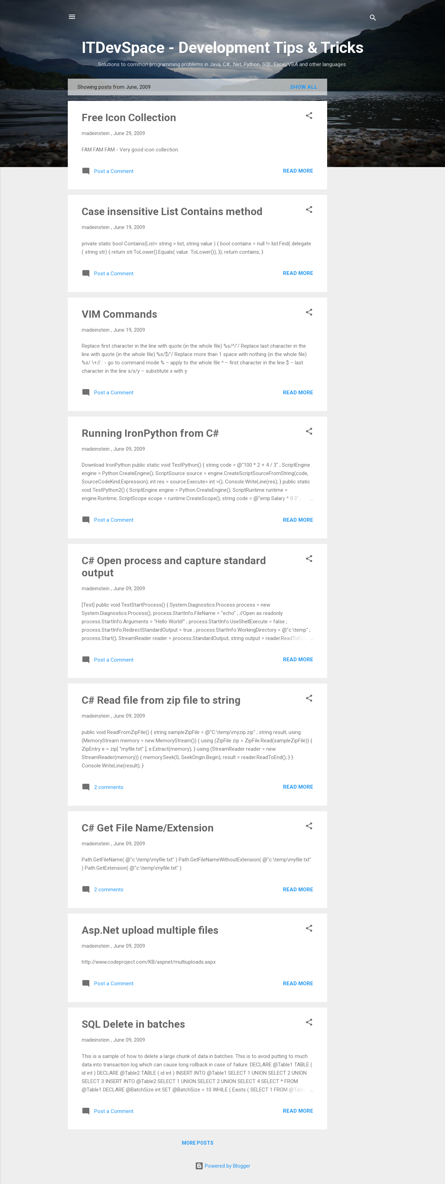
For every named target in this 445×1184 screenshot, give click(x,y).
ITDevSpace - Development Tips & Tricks (223, 47)
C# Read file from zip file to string (161, 700)
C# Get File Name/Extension (148, 828)
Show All (303, 87)
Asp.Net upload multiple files (150, 930)
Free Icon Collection (129, 117)
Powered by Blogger (222, 1166)
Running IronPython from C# (150, 433)
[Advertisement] (355, 183)
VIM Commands (119, 314)
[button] (309, 116)
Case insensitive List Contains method (172, 211)
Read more (298, 171)
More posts (197, 1143)
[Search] (373, 19)
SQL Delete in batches (133, 1024)
